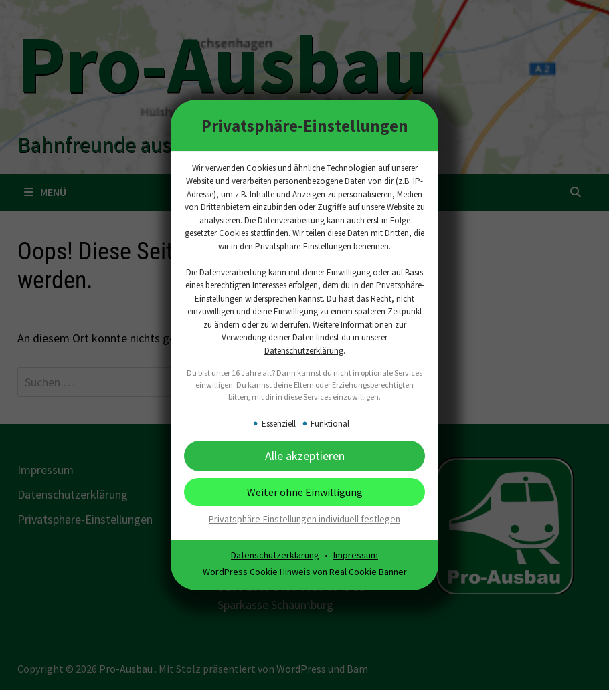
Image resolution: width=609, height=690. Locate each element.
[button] (304, 456)
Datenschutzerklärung (303, 350)
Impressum (355, 555)
